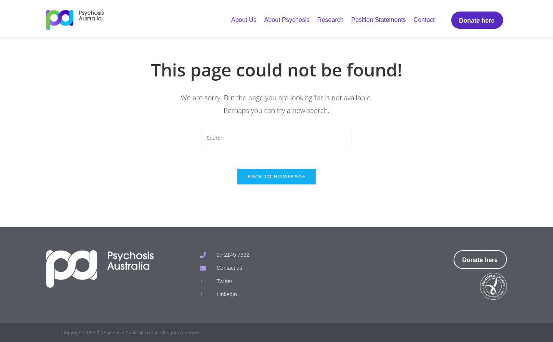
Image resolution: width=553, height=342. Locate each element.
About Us (244, 20)
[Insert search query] (276, 137)
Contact (424, 20)
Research (330, 20)
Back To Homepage (276, 176)
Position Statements (378, 20)
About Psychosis (287, 20)
